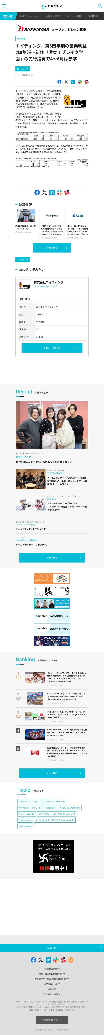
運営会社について (52, 968)
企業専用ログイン (52, 1019)
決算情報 (93, 16)
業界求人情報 (52, 16)
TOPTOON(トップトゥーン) (30, 808)
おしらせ (52, 989)
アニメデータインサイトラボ (54, 801)
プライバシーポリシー (52, 994)
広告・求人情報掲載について (52, 974)
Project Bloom (25, 820)
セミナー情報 (74, 16)
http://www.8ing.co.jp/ (45, 286)
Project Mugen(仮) (27, 814)
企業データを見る (52, 348)
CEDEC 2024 (50, 808)
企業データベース (29, 16)
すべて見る (52, 247)
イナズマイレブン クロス (29, 801)
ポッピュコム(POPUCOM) (69, 808)
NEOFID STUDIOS (26, 826)
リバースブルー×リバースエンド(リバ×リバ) (57, 814)
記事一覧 (7, 16)
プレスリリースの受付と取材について (52, 979)
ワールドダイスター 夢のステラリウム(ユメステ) (54, 820)
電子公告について (52, 984)
